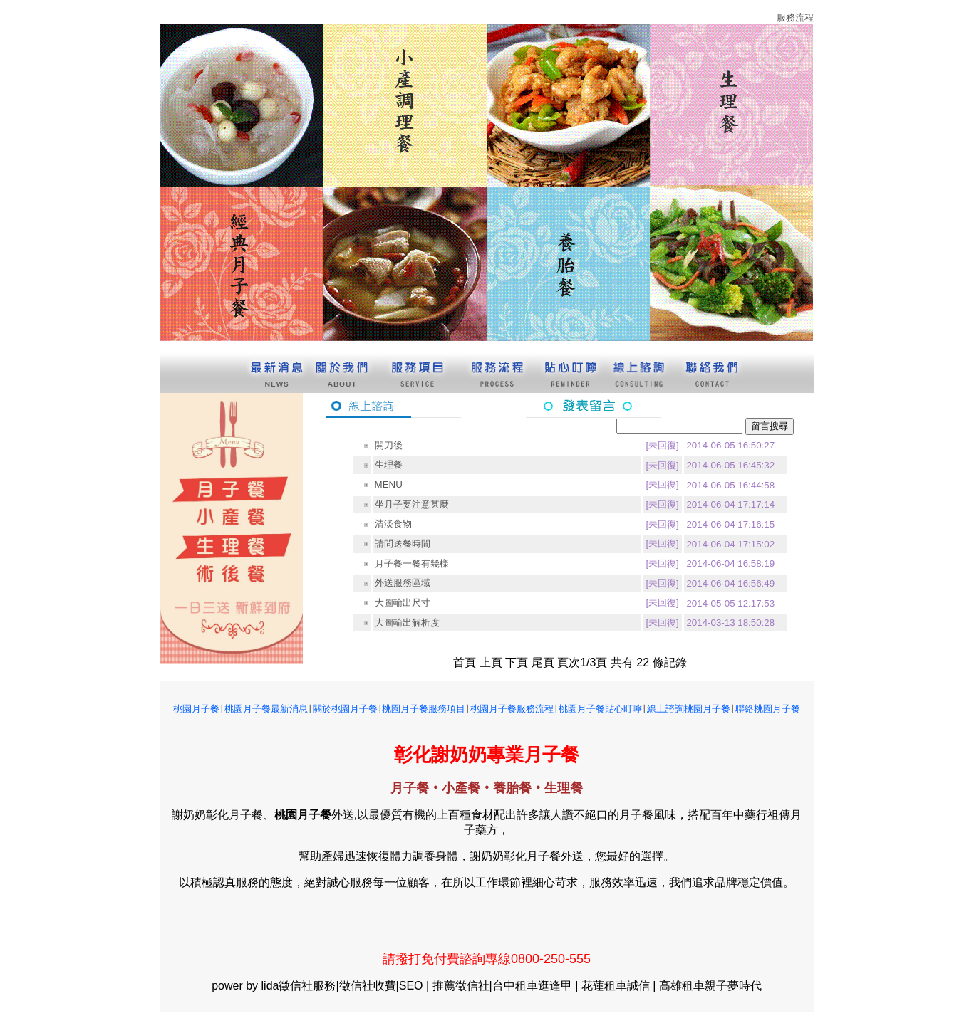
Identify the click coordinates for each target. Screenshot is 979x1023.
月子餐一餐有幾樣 (412, 563)
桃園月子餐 (196, 708)
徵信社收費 (367, 986)
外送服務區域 (402, 582)
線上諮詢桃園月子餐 (688, 708)
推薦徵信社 (461, 986)
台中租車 (515, 986)
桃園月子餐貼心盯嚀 (600, 708)
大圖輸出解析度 (407, 622)
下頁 (516, 662)
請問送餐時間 (402, 543)
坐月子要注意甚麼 (412, 504)
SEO (411, 986)
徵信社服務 (307, 986)
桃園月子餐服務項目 (423, 708)
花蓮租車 (604, 986)
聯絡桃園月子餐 (767, 708)
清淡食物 (393, 523)
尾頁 (543, 662)
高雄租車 (682, 986)
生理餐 (389, 464)
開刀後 (389, 445)
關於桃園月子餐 (345, 708)
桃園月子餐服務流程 (512, 708)
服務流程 (795, 17)
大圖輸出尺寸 (402, 602)
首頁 (464, 662)
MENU (389, 484)
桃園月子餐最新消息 (266, 708)
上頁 (491, 662)
